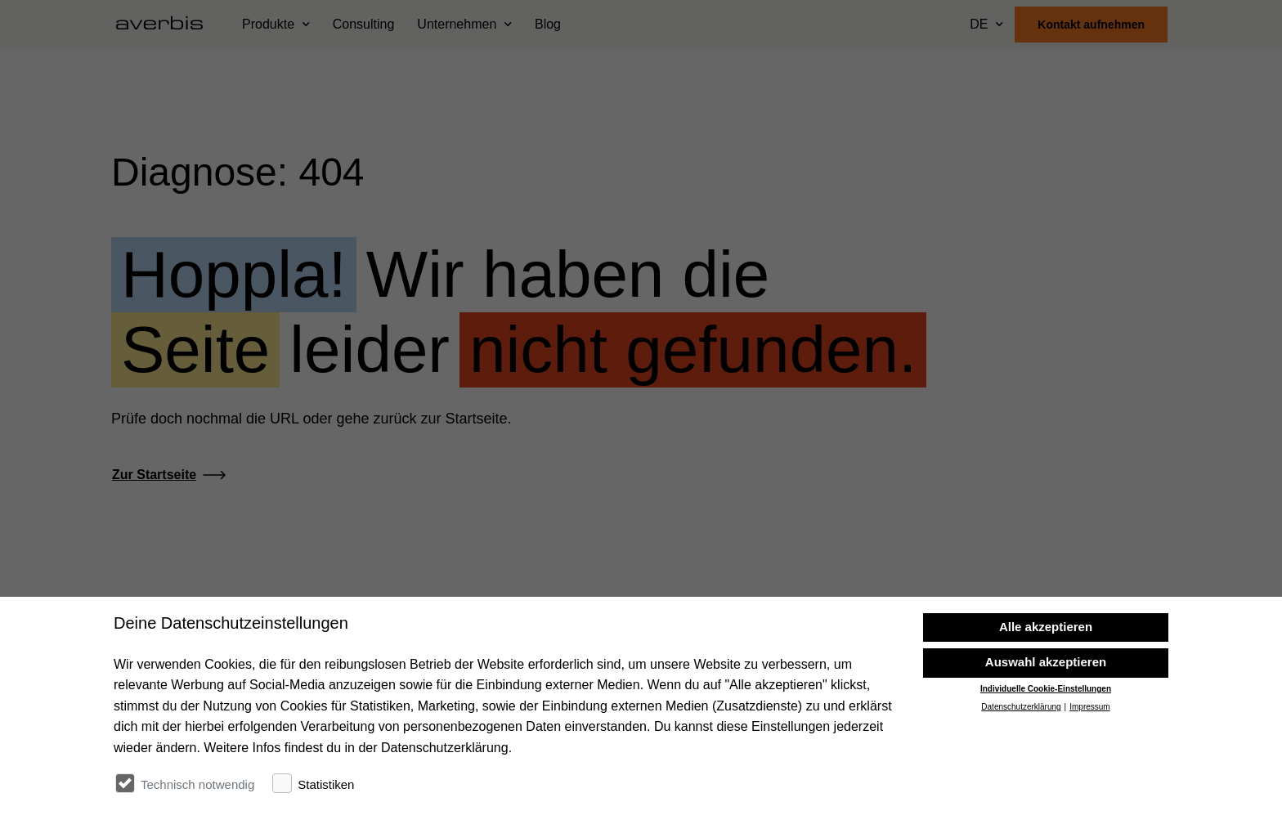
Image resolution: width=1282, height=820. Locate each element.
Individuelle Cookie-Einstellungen (1045, 762)
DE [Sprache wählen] (979, 24)
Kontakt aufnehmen (1091, 24)
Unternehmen (456, 24)
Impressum (1089, 781)
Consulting (364, 24)
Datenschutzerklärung (1020, 781)
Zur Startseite (154, 475)
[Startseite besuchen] (165, 24)
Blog (548, 24)
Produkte (268, 24)
